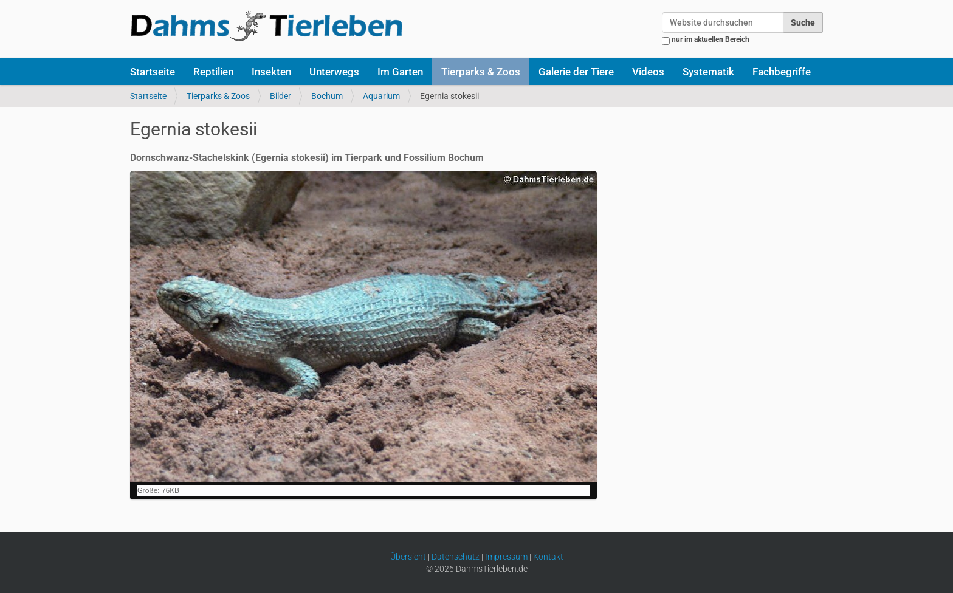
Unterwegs (334, 72)
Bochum (327, 96)
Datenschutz (456, 556)
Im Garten (400, 72)
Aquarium (381, 96)
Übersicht (408, 556)
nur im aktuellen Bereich (710, 39)
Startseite (152, 72)
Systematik (708, 72)
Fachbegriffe (781, 72)
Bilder (280, 96)
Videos (648, 72)
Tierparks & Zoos (480, 72)
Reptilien (213, 72)
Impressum (506, 556)
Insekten (271, 72)
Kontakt (548, 556)
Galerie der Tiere (576, 72)
